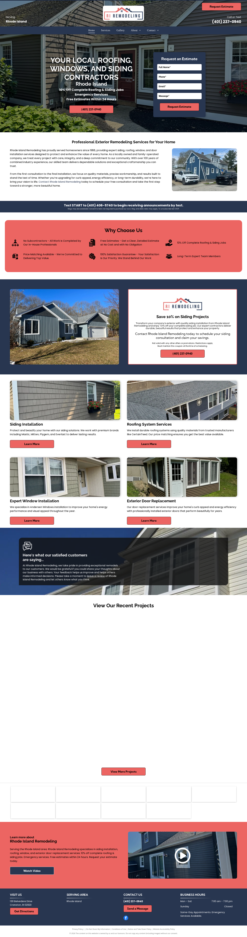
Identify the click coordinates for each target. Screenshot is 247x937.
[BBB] (168, 794)
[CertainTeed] (214, 794)
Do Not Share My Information (98, 929)
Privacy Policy (77, 929)
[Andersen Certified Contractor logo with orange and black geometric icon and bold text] (33, 794)
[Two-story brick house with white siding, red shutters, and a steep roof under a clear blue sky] (123, 735)
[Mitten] (123, 794)
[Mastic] (78, 794)
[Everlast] (78, 811)
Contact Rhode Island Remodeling (60, 182)
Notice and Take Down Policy (139, 929)
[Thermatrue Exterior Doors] (123, 811)
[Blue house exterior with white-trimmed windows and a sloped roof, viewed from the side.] (48, 716)
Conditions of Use (119, 929)
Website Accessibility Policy (164, 929)
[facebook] (125, 918)
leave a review (96, 576)
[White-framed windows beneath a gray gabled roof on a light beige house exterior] (123, 659)
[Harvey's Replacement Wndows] (168, 811)
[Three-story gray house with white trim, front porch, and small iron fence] (199, 716)
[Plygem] (33, 811)
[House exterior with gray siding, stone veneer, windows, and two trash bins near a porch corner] (199, 641)
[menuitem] (91, 30)
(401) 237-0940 (226, 21)
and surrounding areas (80, 905)
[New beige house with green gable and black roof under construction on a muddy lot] (48, 641)
